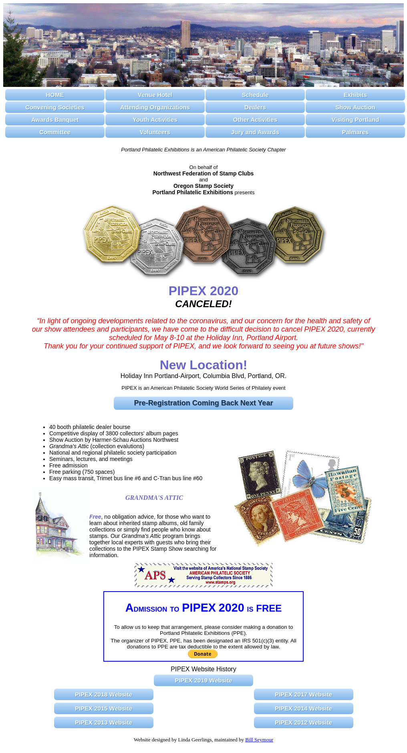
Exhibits (355, 94)
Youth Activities (155, 119)
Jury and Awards (255, 132)
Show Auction (355, 107)
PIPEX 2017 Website (303, 694)
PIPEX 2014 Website (303, 708)
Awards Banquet (55, 119)
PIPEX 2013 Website (103, 722)
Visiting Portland (355, 119)
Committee (55, 132)
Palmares (355, 132)
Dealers (255, 107)
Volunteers (155, 132)
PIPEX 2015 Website (103, 708)
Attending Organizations (155, 107)
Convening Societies (55, 107)
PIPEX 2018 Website (103, 694)
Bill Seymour (259, 740)
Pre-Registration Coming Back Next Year (203, 403)
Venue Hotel (155, 94)
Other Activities (255, 119)
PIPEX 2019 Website (203, 680)
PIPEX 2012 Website (303, 722)
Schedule (255, 94)
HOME (55, 94)
